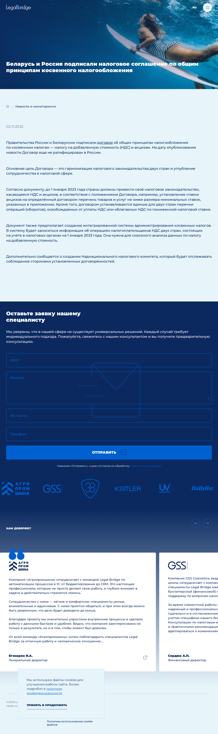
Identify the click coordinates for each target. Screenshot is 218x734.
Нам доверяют (18, 528)
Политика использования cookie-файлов (70, 723)
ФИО (14, 360)
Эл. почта (18, 416)
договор (105, 143)
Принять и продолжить (47, 705)
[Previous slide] (195, 523)
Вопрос (17, 378)
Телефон (18, 434)
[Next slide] (207, 523)
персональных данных (145, 465)
